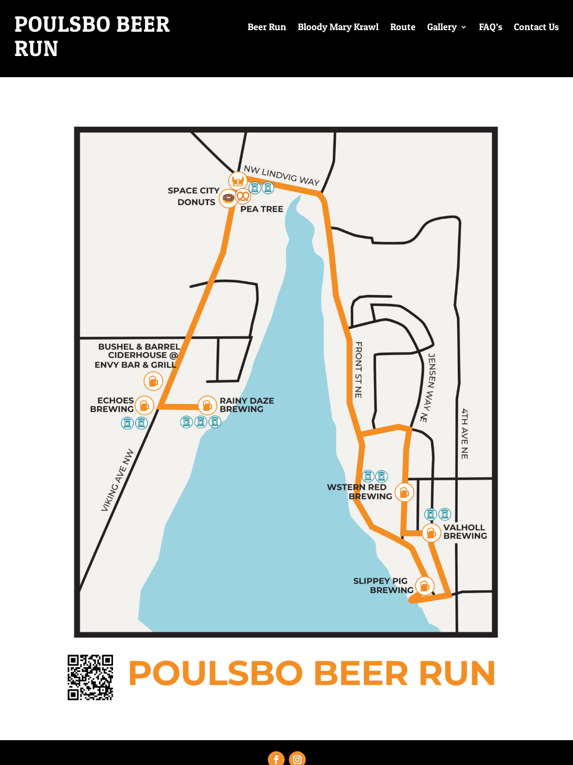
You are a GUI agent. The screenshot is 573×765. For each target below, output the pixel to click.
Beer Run (267, 27)
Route (403, 27)
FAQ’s (490, 27)
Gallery (442, 27)
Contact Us (536, 27)
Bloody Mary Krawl (338, 27)
